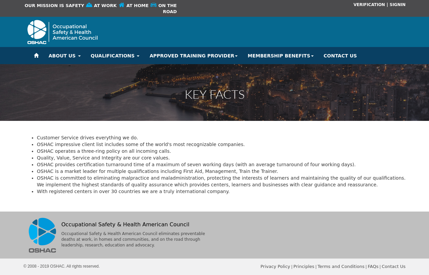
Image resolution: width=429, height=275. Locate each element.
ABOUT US (65, 55)
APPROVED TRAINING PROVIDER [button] (193, 55)
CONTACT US (340, 55)
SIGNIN (397, 4)
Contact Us (394, 266)
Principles (304, 266)
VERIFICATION (369, 4)
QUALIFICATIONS (115, 55)
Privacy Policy (275, 266)
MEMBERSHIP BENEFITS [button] (281, 55)
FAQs (373, 266)
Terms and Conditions (341, 266)
